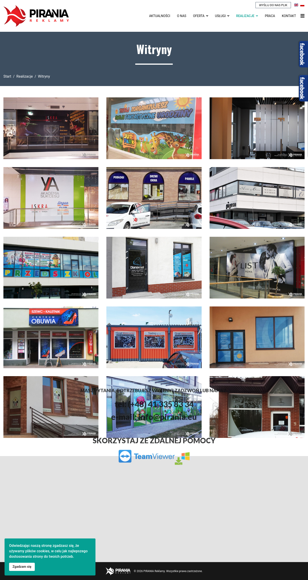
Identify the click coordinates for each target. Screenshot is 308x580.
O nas (181, 16)
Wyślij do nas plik (273, 5)
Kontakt (289, 16)
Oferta (198, 16)
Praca (270, 16)
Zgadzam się (22, 567)
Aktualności (159, 16)
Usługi (220, 16)
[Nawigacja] (302, 16)
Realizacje (245, 16)
